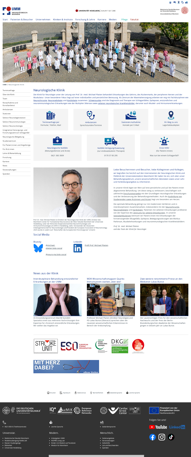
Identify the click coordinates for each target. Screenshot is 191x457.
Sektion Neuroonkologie (13, 126)
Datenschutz (81, 393)
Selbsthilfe (106, 443)
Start (5, 19)
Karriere (102, 19)
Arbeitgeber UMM (58, 438)
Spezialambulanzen (122, 215)
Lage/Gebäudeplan (171, 125)
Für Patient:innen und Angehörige (16, 145)
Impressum (66, 393)
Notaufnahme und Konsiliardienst (10, 104)
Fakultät (134, 19)
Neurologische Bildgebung (13, 137)
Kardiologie (72, 100)
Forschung (7, 157)
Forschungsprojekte (132, 193)
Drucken (53, 393)
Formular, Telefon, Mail (51, 125)
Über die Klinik (8, 94)
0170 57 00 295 (111, 155)
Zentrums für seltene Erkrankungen (149, 213)
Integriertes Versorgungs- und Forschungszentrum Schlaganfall (16, 131)
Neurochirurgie (40, 100)
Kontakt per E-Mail (131, 125)
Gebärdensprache (116, 393)
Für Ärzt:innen (8, 149)
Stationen (7, 113)
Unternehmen (43, 19)
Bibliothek (8, 445)
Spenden (6, 174)
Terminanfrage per (50, 122)
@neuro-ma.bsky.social (56, 254)
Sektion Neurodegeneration (14, 118)
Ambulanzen (8, 109)
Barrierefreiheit (98, 393)
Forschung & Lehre (85, 19)
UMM (5, 85)
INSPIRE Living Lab (58, 440)
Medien (113, 19)
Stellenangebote (108, 438)
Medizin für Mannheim (59, 445)
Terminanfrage (9, 90)
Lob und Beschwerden (110, 445)
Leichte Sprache (134, 393)
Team (5, 98)
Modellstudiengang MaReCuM (16, 440)
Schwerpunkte (95, 100)
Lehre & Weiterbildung (12, 153)
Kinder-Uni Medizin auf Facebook (63, 443)
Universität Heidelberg (13, 448)
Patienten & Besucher (21, 19)
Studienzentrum (9, 141)
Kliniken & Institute (63, 19)
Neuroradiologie (55, 100)
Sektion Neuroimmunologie (14, 122)
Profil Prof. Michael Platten (96, 245)
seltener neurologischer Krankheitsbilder (116, 103)
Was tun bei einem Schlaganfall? (164, 155)
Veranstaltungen (9, 170)
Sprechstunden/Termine (91, 125)
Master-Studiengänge (13, 443)
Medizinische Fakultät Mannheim (17, 438)
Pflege (124, 19)
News (5, 165)
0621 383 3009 (57, 155)
